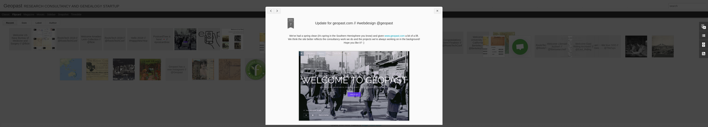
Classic (6, 14)
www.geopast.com (395, 35)
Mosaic (40, 14)
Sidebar (51, 14)
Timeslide (76, 14)
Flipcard (16, 14)
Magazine (29, 14)
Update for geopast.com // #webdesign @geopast (354, 23)
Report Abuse (375, 125)
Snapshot (63, 14)
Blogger (365, 125)
